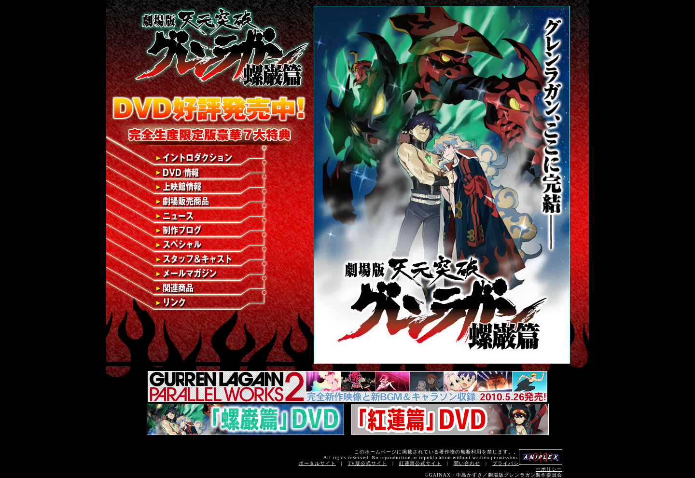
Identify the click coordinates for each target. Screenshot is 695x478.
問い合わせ (467, 463)
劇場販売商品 (208, 201)
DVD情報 (208, 172)
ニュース (208, 216)
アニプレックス (540, 457)
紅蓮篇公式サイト (420, 463)
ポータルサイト (317, 463)
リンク (208, 303)
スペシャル (208, 245)
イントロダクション (208, 158)
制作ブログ (208, 230)
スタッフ (208, 259)
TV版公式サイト (367, 463)
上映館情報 (208, 187)
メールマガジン (208, 274)
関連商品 (208, 288)
